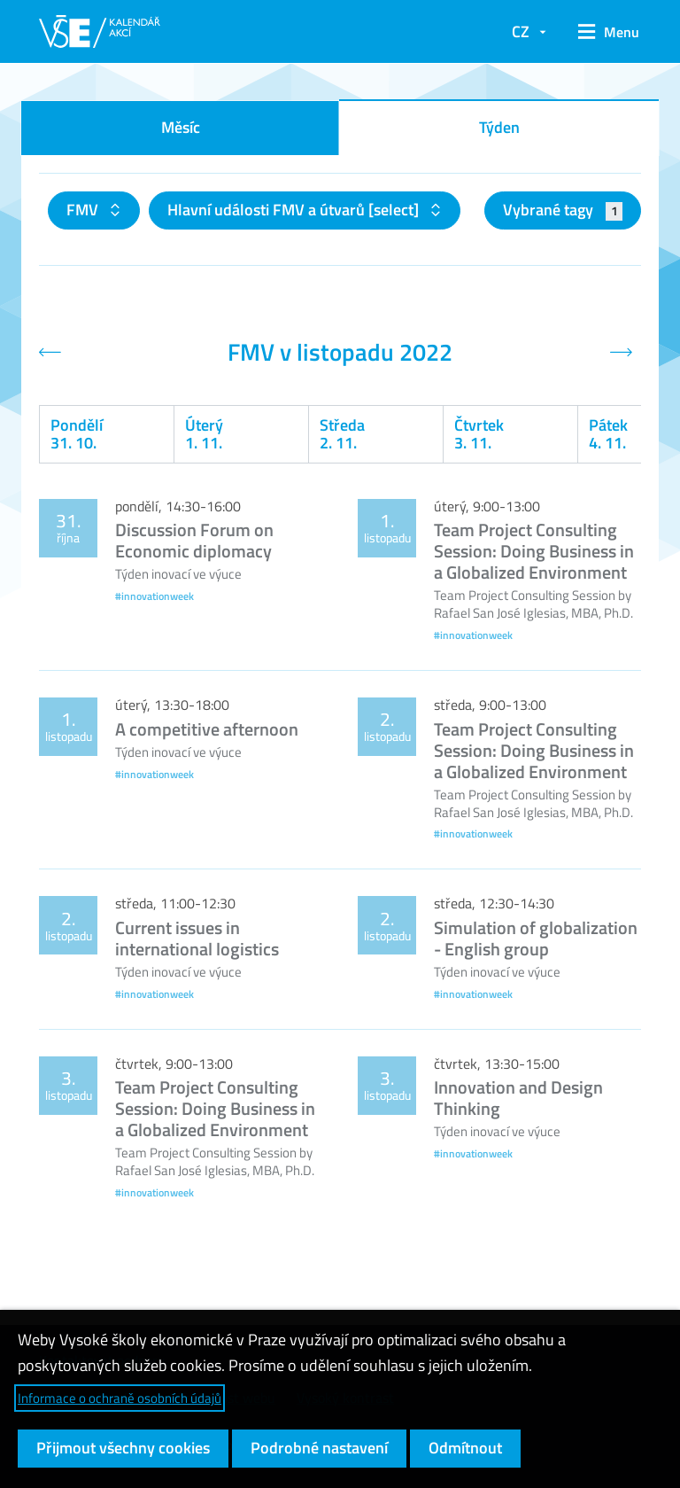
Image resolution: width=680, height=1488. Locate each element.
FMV (84, 210)
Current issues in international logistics (197, 938)
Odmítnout (465, 1448)
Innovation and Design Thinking (518, 1097)
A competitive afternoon (206, 729)
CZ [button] (520, 31)
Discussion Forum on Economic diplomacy (194, 540)
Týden (499, 127)
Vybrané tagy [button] (562, 210)
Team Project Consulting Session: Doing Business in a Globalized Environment (534, 551)
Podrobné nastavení (319, 1448)
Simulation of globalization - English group (536, 938)
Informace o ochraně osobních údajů (119, 1398)
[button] (602, 32)
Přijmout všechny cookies (123, 1448)
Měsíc (180, 127)
